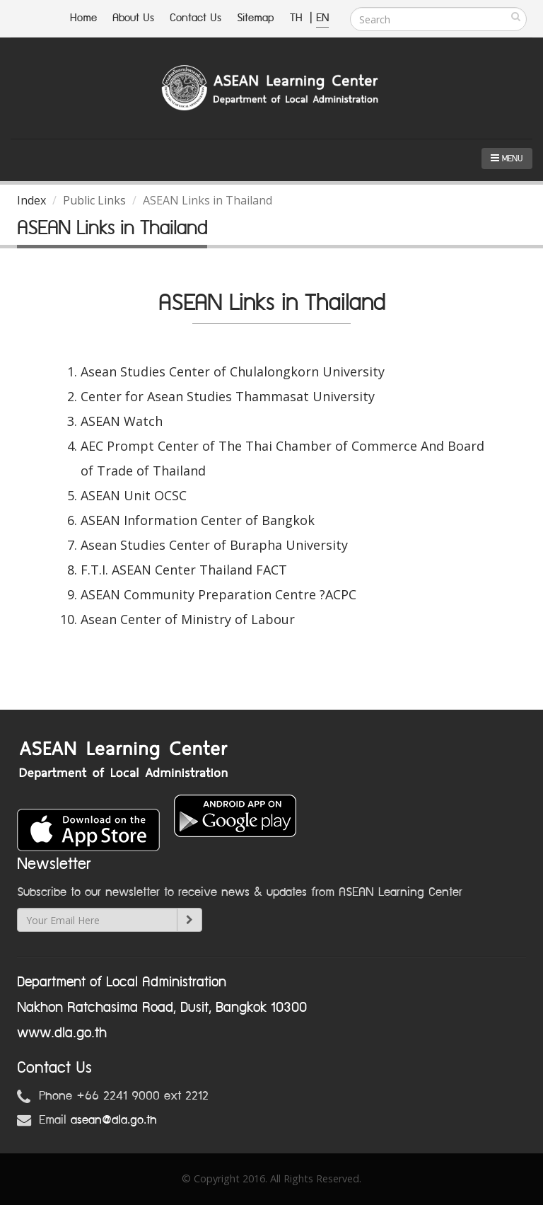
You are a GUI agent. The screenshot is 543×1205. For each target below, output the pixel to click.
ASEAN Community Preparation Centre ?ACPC (218, 594)
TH (298, 18)
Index (31, 200)
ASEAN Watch (122, 421)
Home (83, 18)
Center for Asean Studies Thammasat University (228, 396)
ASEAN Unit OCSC (134, 495)
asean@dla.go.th (114, 1120)
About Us (133, 18)
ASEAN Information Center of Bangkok (198, 520)
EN (322, 18)
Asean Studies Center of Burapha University (214, 544)
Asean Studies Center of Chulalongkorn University (233, 371)
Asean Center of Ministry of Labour (188, 619)
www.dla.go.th (62, 1033)
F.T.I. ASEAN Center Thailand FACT (184, 569)
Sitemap (255, 18)
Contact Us (195, 18)
